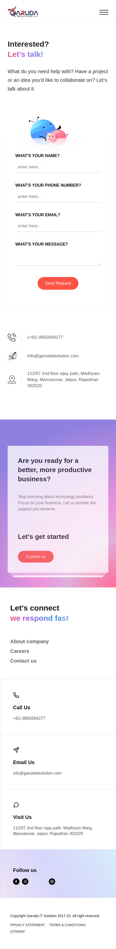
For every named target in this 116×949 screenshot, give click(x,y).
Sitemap (17, 931)
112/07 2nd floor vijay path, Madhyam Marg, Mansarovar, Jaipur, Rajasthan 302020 (63, 379)
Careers (19, 651)
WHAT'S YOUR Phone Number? (48, 185)
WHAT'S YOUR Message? (41, 244)
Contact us (35, 562)
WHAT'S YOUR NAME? (37, 156)
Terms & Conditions (67, 925)
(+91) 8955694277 (45, 337)
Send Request (58, 283)
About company (29, 641)
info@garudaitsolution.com (53, 355)
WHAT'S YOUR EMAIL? (37, 215)
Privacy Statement (27, 925)
